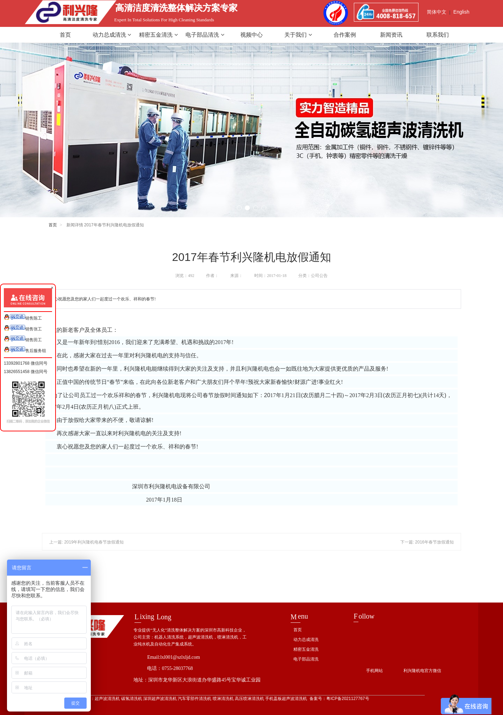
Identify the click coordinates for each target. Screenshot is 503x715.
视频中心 (251, 35)
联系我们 (438, 35)
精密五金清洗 (158, 35)
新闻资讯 (391, 35)
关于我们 (298, 35)
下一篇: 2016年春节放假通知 (427, 542)
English (461, 12)
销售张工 (23, 328)
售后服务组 (25, 349)
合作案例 (345, 35)
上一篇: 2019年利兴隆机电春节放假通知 (86, 542)
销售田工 (23, 339)
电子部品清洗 (204, 35)
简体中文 (436, 12)
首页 (65, 35)
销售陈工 (23, 317)
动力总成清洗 (112, 35)
